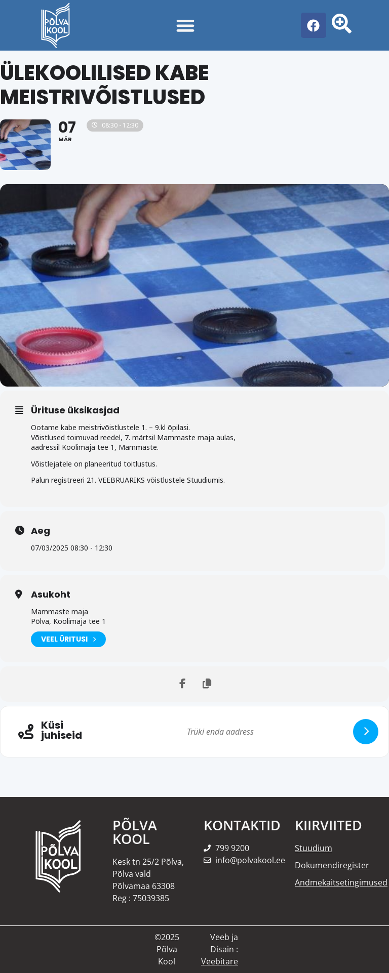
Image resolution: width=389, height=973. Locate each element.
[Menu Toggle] (185, 25)
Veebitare (219, 961)
